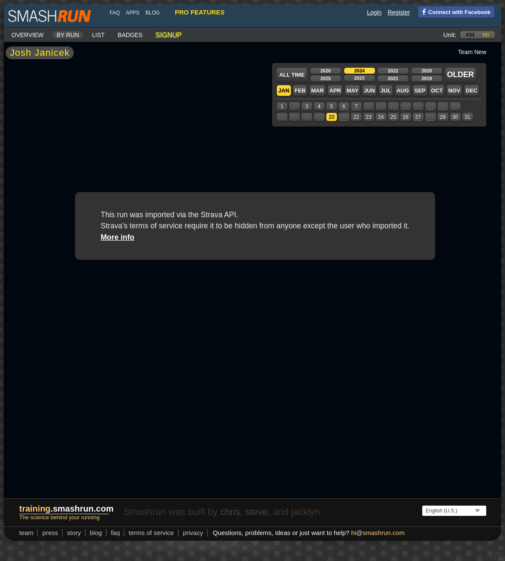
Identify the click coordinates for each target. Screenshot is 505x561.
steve (256, 511)
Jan (283, 90)
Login (374, 12)
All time (292, 75)
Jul (385, 90)
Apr (335, 90)
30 (455, 117)
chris (230, 511)
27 (418, 117)
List (98, 35)
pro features (199, 12)
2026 (325, 70)
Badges (130, 35)
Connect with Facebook (454, 11)
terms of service (151, 532)
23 (368, 117)
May (352, 90)
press (50, 532)
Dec (471, 90)
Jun (369, 90)
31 (467, 117)
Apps (132, 13)
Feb (299, 90)
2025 (325, 78)
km (470, 35)
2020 (426, 70)
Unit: (449, 34)
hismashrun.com (377, 532)
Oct (436, 90)
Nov (454, 90)
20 (331, 117)
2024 (359, 70)
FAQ (115, 13)
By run (68, 35)
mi (486, 35)
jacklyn (305, 511)
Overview (28, 35)
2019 (426, 78)
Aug (403, 90)
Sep (419, 90)
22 (356, 117)
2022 (393, 70)
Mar (317, 90)
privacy (193, 532)
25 (393, 117)
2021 (393, 78)
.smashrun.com (66, 508)
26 (405, 117)
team (26, 532)
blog (152, 13)
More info (117, 237)
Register (399, 12)
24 (380, 117)
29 (442, 117)
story (74, 532)
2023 (359, 78)
